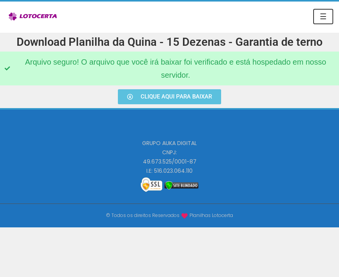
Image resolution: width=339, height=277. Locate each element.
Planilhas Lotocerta (211, 215)
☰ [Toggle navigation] (323, 16)
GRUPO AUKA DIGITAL (169, 143)
